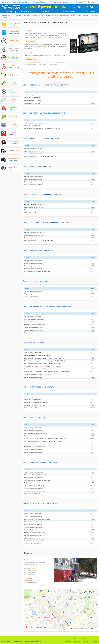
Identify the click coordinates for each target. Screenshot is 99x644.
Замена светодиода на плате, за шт (34, 485)
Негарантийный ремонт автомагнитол (42, 15)
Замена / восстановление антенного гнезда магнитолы (46, 85)
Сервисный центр (39, 2)
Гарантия (85, 641)
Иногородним (90, 11)
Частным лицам (26, 11)
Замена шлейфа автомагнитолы (36, 281)
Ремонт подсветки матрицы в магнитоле (40, 462)
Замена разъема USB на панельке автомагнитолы (44, 194)
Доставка (95, 641)
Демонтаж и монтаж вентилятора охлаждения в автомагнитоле (42, 128)
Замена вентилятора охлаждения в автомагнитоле (44, 113)
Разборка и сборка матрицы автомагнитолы (36, 483)
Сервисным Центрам (68, 11)
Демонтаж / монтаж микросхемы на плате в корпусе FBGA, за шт (42, 363)
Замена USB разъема (30, 212)
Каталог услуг (11, 15)
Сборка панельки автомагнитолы (33, 151)
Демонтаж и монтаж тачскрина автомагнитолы (37, 271)
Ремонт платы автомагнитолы (35, 418)
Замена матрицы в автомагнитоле (37, 166)
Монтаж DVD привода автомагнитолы (34, 324)
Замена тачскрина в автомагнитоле (38, 250)
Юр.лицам (77, 641)
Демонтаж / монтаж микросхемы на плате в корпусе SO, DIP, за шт (43, 358)
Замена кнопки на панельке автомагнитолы (41, 138)
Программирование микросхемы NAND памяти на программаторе (42, 369)
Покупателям (68, 638)
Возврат (95, 638)
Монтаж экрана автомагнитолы (33, 184)
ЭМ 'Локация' (79, 2)
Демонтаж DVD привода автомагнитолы (35, 322)
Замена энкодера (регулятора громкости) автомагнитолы (47, 306)
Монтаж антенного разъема (32, 103)
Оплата (85, 638)
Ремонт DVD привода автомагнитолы (38, 387)
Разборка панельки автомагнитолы (34, 148)
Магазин (5, 2)
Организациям (45, 11)
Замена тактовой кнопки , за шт (33, 154)
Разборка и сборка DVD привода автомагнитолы (37, 408)
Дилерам (76, 638)
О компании (8, 11)
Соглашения (67, 641)
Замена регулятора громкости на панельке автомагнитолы (47, 222)
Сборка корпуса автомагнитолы (33, 97)
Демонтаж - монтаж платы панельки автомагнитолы (38, 156)
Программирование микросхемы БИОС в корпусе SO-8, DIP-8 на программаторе (47, 371)
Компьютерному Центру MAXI (33, 640)
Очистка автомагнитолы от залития (34, 541)
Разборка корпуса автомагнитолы (33, 95)
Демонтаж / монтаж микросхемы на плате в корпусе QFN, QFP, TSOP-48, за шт (46, 361)
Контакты (91, 2)
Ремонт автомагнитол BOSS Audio (65, 15)
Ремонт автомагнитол (23, 15)
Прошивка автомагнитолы (34, 343)
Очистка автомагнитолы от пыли (33, 543)
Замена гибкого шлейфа (31, 296)
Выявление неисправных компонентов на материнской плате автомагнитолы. (46, 438)
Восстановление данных (59, 2)
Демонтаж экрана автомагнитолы (33, 182)
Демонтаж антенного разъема (32, 100)
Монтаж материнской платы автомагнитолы (36, 374)
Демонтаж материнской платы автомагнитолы (37, 355)
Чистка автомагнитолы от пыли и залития (40, 504)
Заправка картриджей (19, 2)
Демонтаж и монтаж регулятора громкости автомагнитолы (40, 238)
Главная (3, 15)
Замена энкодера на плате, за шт (33, 327)
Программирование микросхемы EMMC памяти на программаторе (42, 366)
